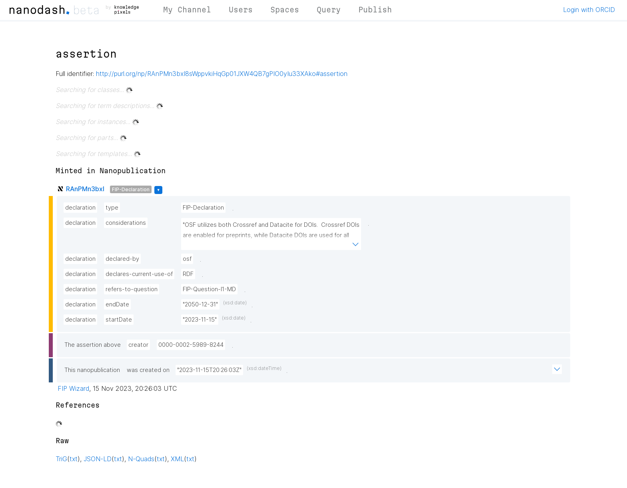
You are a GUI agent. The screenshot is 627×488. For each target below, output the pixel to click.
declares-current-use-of (139, 274)
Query (329, 10)
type (112, 207)
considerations (126, 222)
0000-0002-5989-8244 (191, 344)
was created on (148, 370)
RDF (188, 274)
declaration (80, 207)
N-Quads (141, 459)
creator (138, 344)
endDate (117, 304)
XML (177, 459)
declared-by (122, 258)
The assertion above (92, 344)
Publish (375, 10)
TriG (61, 459)
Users (241, 10)
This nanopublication (92, 370)
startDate (119, 319)
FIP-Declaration (131, 189)
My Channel (187, 10)
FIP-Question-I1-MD (209, 289)
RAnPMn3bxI (85, 189)
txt (74, 459)
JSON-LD (98, 459)
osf (187, 258)
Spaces (284, 10)
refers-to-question (132, 289)
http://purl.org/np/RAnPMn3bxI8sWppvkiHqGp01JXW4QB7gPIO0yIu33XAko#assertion (221, 74)
